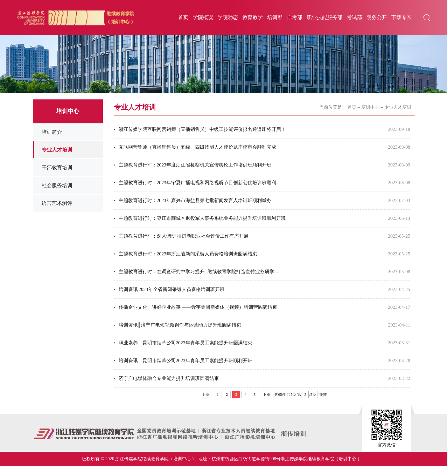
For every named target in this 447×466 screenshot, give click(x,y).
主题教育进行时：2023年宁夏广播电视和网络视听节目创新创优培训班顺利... (199, 182)
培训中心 (370, 107)
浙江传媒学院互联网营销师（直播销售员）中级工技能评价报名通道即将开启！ (202, 129)
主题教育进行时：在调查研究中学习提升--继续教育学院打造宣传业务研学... (198, 271)
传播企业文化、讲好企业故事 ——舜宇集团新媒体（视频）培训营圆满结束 (198, 307)
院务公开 (377, 17)
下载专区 (401, 17)
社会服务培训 (57, 185)
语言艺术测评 (57, 203)
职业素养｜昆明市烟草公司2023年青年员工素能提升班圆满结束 (185, 342)
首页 (183, 17)
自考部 (294, 17)
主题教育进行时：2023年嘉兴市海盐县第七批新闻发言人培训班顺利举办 (195, 200)
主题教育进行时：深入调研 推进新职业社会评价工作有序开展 (184, 236)
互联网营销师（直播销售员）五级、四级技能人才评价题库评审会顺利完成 (197, 147)
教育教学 (252, 17)
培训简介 (52, 132)
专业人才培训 (57, 149)
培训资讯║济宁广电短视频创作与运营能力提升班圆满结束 (180, 325)
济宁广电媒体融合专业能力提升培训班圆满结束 (169, 378)
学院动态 (228, 17)
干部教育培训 (57, 167)
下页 (266, 394)
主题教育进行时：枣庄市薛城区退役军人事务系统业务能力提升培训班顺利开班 (202, 218)
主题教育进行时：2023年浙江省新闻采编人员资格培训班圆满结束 (188, 253)
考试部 (354, 17)
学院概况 (203, 17)
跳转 (323, 394)
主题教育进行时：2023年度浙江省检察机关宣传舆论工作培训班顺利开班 (195, 164)
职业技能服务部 (324, 17)
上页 (205, 394)
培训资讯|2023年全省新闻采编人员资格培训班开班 (172, 289)
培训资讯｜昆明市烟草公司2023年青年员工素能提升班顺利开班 (185, 360)
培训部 (275, 17)
